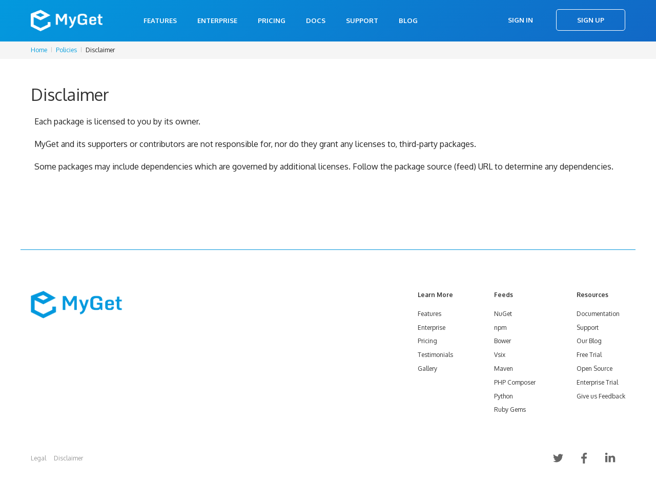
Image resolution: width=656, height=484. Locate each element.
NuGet (503, 314)
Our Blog (589, 341)
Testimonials (435, 355)
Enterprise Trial (597, 382)
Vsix (499, 355)
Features (160, 20)
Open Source (594, 368)
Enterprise (217, 20)
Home (39, 50)
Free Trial (589, 355)
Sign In (520, 20)
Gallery (427, 368)
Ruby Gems (510, 409)
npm (500, 327)
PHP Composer (515, 382)
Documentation (598, 314)
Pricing (271, 20)
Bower (502, 341)
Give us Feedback (601, 396)
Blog (408, 20)
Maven (503, 368)
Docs (315, 20)
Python (503, 396)
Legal (38, 458)
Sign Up (590, 20)
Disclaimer (68, 458)
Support (362, 20)
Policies (66, 50)
